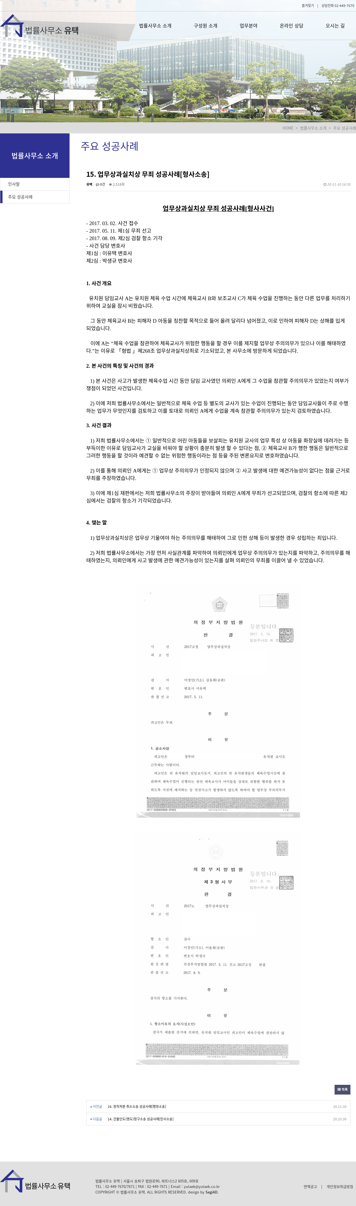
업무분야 (249, 25)
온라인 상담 (291, 25)
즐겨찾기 (308, 5)
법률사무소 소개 (155, 25)
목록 (342, 1089)
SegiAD (211, 1192)
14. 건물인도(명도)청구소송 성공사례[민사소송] (141, 1119)
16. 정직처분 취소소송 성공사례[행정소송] (137, 1106)
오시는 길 (335, 25)
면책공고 (310, 1186)
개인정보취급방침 (340, 1186)
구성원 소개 (205, 25)
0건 (100, 184)
